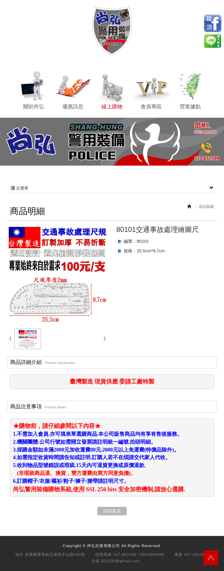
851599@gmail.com (120, 561)
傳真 (178, 554)
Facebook (212, 23)
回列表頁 (112, 510)
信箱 (96, 561)
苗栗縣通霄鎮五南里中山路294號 (55, 554)
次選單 (112, 188)
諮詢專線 (103, 554)
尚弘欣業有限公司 (112, 31)
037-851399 (195, 554)
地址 (19, 554)
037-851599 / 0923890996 (138, 554)
